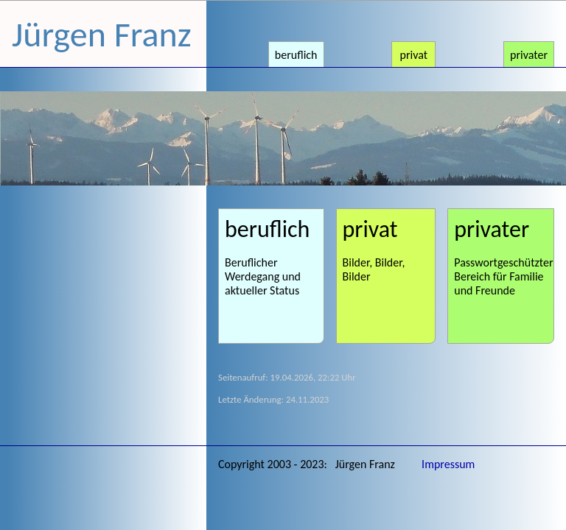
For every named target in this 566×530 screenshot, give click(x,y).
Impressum (448, 464)
